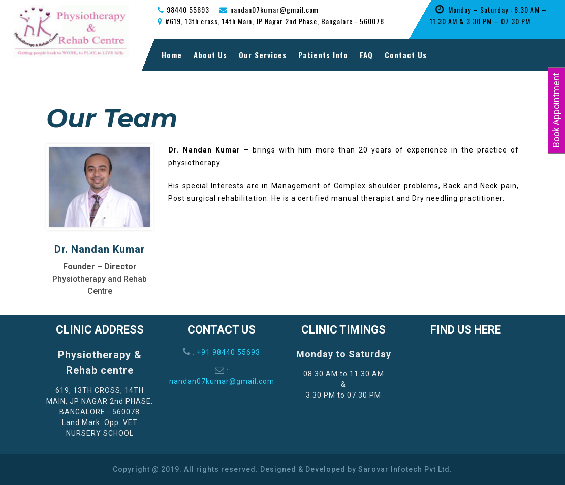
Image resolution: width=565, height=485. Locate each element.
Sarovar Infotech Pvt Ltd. (405, 469)
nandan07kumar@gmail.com (221, 381)
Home (172, 54)
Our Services (263, 54)
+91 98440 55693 (228, 352)
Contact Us (406, 54)
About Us (210, 54)
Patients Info (323, 54)
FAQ (366, 54)
